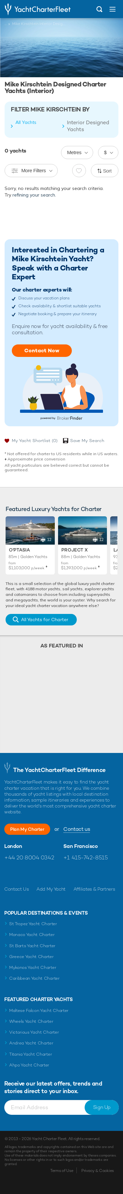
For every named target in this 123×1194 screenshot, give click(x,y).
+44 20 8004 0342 (29, 857)
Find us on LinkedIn (52, 873)
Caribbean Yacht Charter (34, 978)
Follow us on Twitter (23, 873)
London (13, 846)
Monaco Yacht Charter (32, 934)
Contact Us (16, 889)
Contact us (76, 829)
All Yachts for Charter (44, 619)
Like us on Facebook (9, 873)
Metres (74, 152)
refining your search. (34, 195)
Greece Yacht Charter (31, 956)
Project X (74, 550)
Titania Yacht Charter (30, 1054)
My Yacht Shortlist (34, 440)
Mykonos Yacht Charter (32, 967)
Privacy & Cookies (97, 1170)
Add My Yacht (51, 889)
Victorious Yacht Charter (34, 1032)
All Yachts (25, 122)
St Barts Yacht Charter (32, 945)
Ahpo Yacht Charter (29, 1065)
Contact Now (41, 350)
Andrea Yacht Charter (31, 1043)
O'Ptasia (19, 550)
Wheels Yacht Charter (31, 1021)
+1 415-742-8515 (85, 857)
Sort (107, 171)
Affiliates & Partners (94, 889)
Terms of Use (61, 1170)
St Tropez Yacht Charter (33, 923)
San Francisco (80, 846)
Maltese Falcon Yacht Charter (39, 1010)
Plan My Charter (27, 829)
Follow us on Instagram (37, 873)
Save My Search (87, 440)
